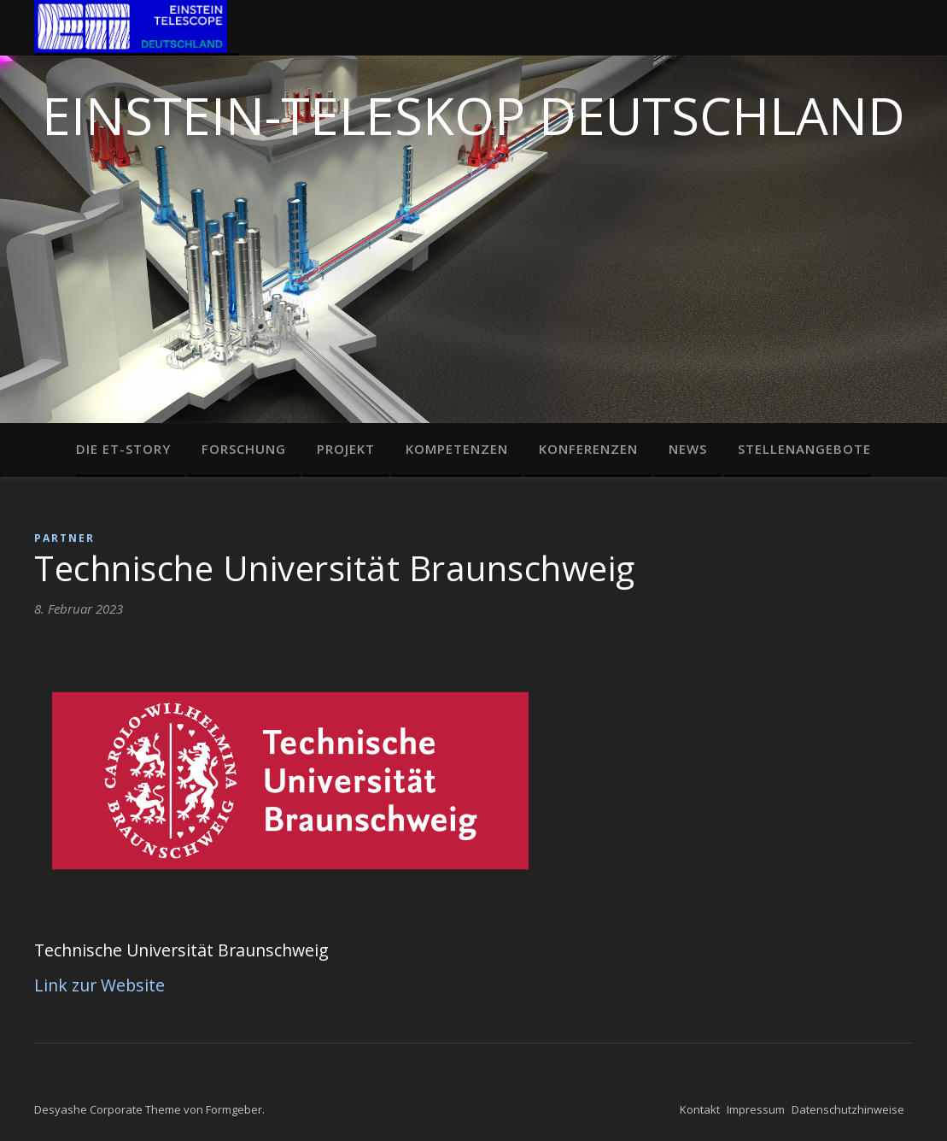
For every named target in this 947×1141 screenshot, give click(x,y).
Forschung (244, 448)
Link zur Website (99, 985)
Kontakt (700, 1109)
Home (136, 28)
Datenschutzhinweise (848, 1109)
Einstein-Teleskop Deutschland (473, 110)
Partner (64, 538)
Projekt (346, 448)
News (688, 448)
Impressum (756, 1109)
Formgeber (234, 1109)
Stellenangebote (804, 448)
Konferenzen (588, 448)
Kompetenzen (457, 448)
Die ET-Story (123, 448)
